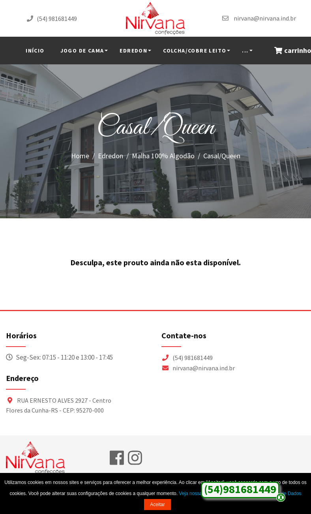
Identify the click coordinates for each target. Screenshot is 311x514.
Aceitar (157, 504)
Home (80, 155)
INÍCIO (35, 50)
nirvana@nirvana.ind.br (265, 18)
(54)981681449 (240, 489)
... (245, 50)
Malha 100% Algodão (163, 155)
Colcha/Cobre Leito (194, 50)
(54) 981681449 (57, 19)
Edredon (133, 50)
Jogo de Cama (82, 50)
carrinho (292, 50)
